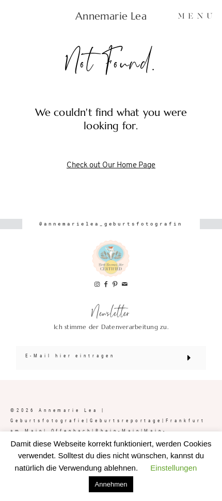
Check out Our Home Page (111, 165)
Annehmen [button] (111, 484)
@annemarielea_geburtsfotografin (111, 224)
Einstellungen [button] (173, 467)
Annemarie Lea (111, 16)
